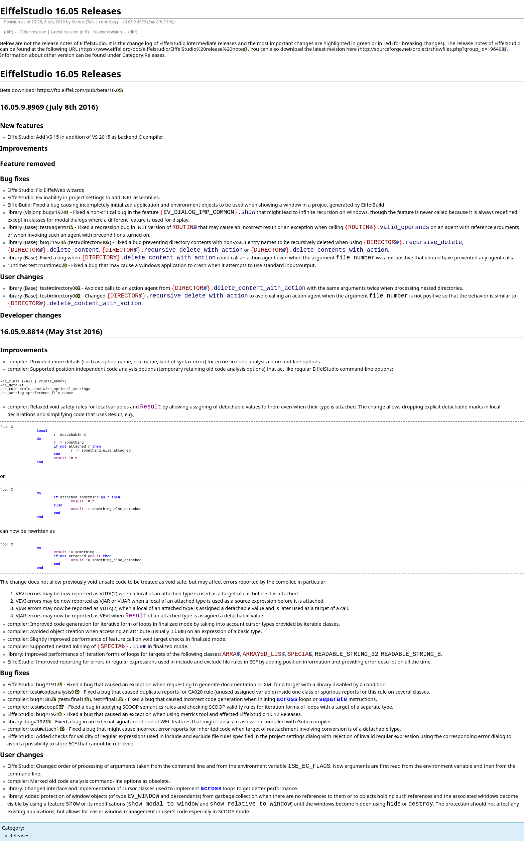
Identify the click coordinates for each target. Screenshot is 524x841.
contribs (107, 22)
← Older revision (30, 32)
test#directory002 (89, 242)
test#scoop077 (47, 706)
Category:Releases (143, 54)
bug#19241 (56, 212)
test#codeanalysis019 (55, 691)
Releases (19, 835)
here (351, 48)
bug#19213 (38, 721)
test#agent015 (56, 227)
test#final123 (108, 699)
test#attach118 (47, 728)
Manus (78, 22)
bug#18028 (43, 699)
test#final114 (74, 699)
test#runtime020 (47, 265)
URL (73, 48)
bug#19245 (53, 242)
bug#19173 (49, 684)
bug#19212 (49, 714)
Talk (91, 22)
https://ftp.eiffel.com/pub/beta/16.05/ (80, 90)
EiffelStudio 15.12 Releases (269, 714)
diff (8, 32)
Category (12, 827)
